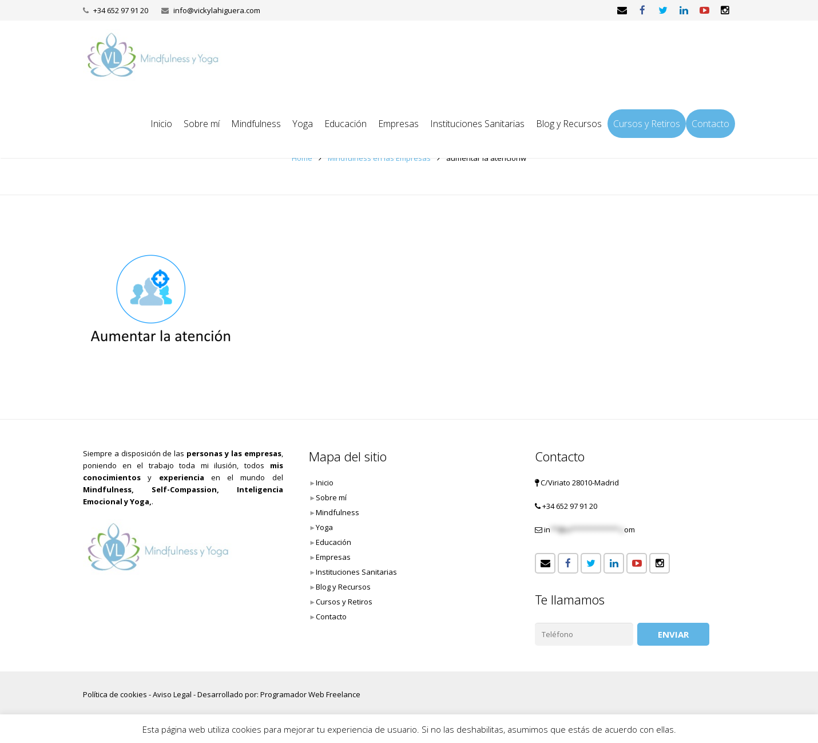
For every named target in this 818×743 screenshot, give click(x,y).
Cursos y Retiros (344, 601)
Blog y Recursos (343, 587)
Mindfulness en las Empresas (379, 158)
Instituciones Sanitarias (356, 572)
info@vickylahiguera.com (216, 10)
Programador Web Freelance (310, 694)
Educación (333, 542)
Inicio (324, 482)
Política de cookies (115, 694)
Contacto (331, 616)
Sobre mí (331, 497)
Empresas (333, 557)
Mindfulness (337, 512)
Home (302, 158)
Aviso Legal (172, 694)
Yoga (324, 527)
